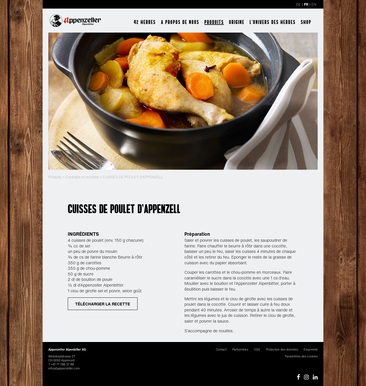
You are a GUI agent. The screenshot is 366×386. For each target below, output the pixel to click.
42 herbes (145, 22)
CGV (257, 349)
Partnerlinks (240, 349)
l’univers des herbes (273, 22)
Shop (306, 22)
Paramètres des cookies (301, 356)
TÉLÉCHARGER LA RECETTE (102, 304)
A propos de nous (180, 22)
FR (306, 4)
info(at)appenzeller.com (64, 368)
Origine (236, 22)
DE (298, 4)
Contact (221, 349)
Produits (214, 22)
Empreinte (311, 349)
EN (313, 4)
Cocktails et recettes (82, 177)
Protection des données (282, 349)
